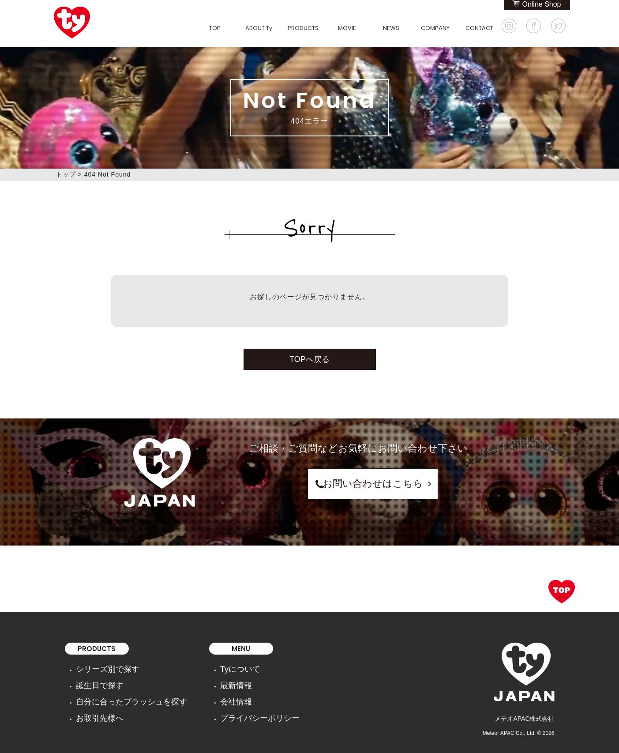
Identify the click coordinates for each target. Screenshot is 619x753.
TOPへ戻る (309, 359)
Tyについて (211, 667)
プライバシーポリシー (226, 704)
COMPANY (435, 28)
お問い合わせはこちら (358, 483)
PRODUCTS (303, 28)
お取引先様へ (94, 704)
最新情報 (207, 679)
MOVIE (347, 28)
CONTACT (479, 28)
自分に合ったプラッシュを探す (119, 692)
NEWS (391, 28)
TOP (215, 28)
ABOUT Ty (258, 28)
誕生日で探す (94, 679)
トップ (66, 174)
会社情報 (207, 692)
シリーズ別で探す (100, 667)
